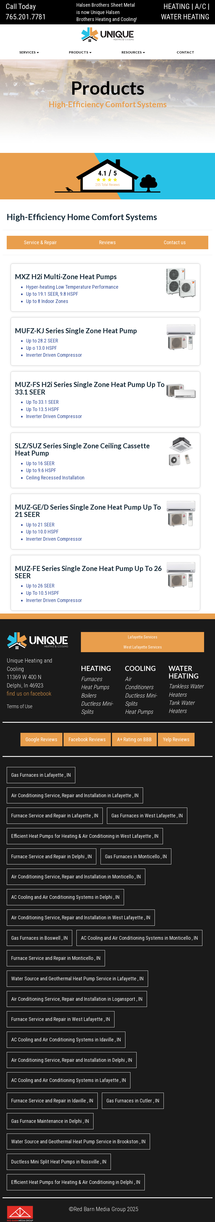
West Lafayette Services (142, 647)
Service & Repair (40, 242)
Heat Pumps (95, 687)
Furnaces (91, 679)
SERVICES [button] (29, 52)
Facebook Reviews (87, 739)
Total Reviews (107, 185)
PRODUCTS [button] (80, 52)
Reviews (107, 242)
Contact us (175, 242)
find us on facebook (29, 693)
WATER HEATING (185, 17)
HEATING (176, 6)
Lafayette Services (142, 637)
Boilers (88, 695)
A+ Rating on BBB (134, 739)
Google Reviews (41, 739)
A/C (200, 6)
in (41, 775)
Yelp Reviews (176, 739)
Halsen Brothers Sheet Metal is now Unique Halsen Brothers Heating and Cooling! (106, 12)
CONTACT (185, 52)
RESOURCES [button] (133, 52)
